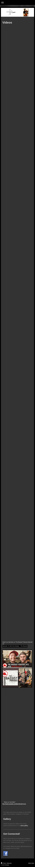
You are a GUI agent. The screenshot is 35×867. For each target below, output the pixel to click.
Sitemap (9, 863)
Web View (31, 863)
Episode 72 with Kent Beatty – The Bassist (15, 646)
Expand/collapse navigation (17, 2)
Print (3, 863)
